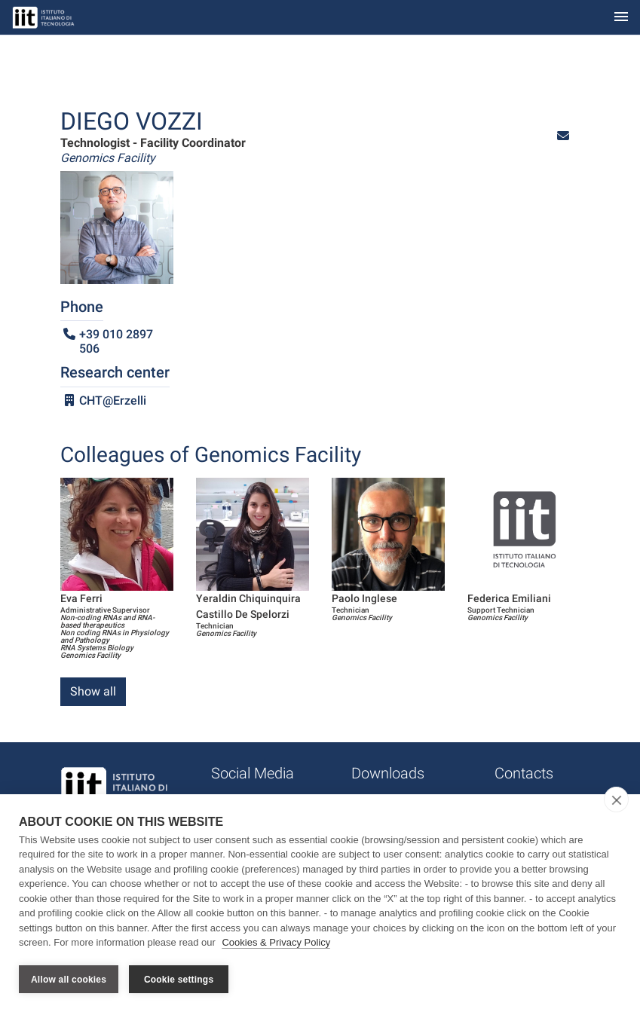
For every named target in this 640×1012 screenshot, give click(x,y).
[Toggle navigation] (621, 18)
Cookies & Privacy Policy (276, 943)
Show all (93, 691)
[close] (616, 799)
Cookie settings (178, 979)
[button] (563, 136)
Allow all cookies (68, 979)
